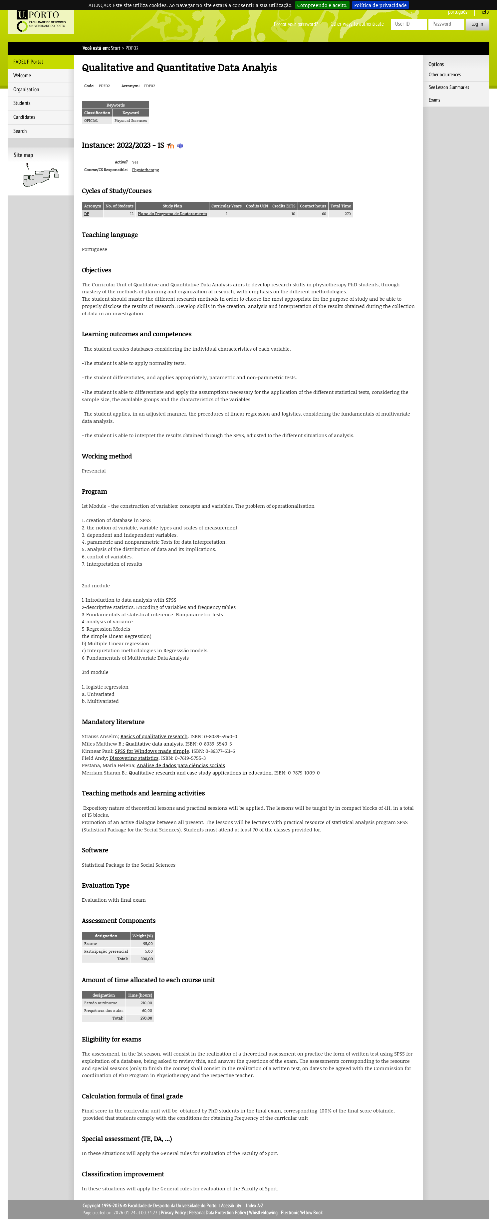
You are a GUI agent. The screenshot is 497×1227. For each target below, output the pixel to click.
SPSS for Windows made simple (152, 751)
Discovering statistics (134, 758)
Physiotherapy (145, 169)
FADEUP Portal (28, 62)
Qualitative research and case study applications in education (200, 772)
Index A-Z (254, 1206)
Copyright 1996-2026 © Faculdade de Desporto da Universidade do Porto (150, 1206)
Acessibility (231, 1206)
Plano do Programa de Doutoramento (172, 213)
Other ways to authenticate (357, 24)
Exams (434, 100)
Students (22, 103)
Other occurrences (445, 75)
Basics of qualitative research (154, 736)
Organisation (26, 89)
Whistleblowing (263, 1213)
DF (86, 213)
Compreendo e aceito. (322, 5)
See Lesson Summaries (449, 87)
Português (457, 12)
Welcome (22, 75)
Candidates (24, 117)
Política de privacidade (380, 5)
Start (116, 48)
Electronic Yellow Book (302, 1213)
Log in (477, 24)
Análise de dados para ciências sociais (181, 765)
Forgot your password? (296, 24)
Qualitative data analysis (154, 743)
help (484, 12)
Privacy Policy (173, 1213)
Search (20, 131)
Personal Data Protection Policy (217, 1213)
